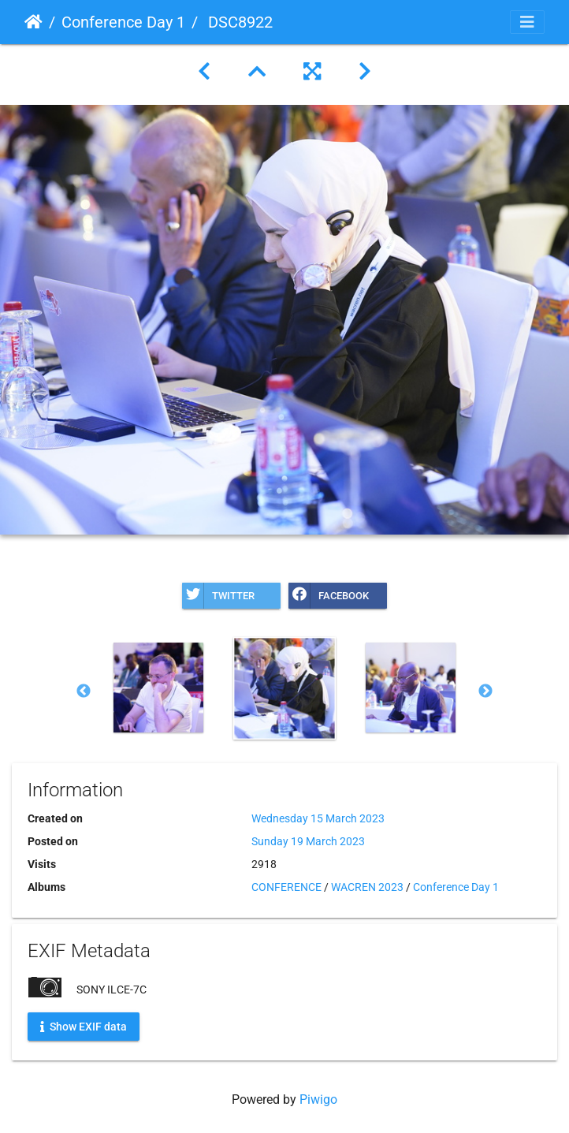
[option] (158, 687)
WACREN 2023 (367, 887)
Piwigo (318, 1099)
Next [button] (485, 691)
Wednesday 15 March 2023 (318, 818)
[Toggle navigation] (527, 22)
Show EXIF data (83, 1026)
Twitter (218, 596)
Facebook (328, 596)
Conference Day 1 (123, 22)
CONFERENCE (286, 887)
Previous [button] (83, 691)
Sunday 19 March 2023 (308, 841)
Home (33, 22)
